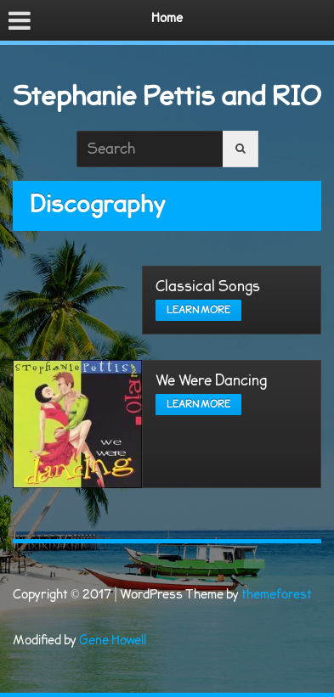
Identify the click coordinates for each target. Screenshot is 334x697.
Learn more (198, 310)
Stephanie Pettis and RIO (167, 96)
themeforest (276, 595)
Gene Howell (112, 640)
